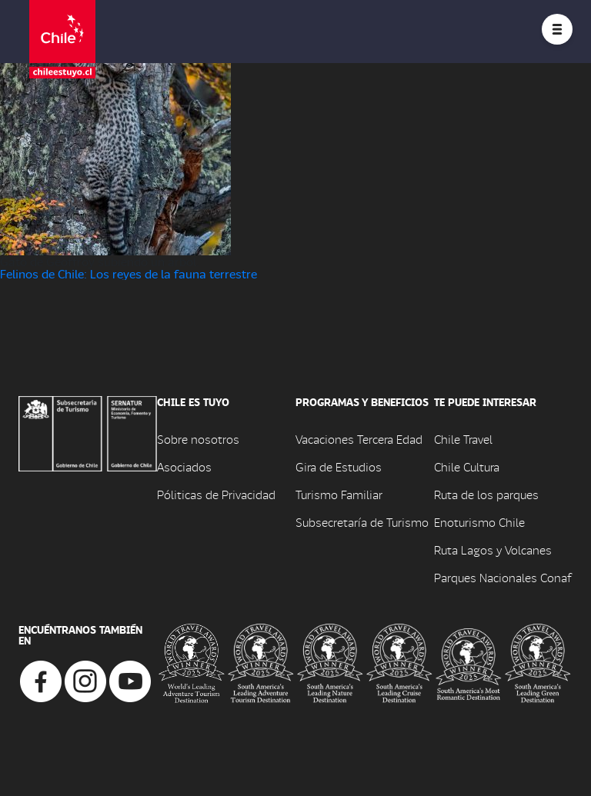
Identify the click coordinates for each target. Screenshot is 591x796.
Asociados (184, 466)
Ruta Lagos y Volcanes (493, 549)
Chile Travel (463, 439)
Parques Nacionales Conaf (502, 577)
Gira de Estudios (339, 466)
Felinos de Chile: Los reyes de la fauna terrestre (128, 273)
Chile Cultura (466, 466)
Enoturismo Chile (479, 522)
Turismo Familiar (339, 494)
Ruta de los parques (486, 494)
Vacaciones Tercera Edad (359, 439)
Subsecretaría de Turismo (362, 522)
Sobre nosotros (198, 439)
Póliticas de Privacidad (216, 494)
